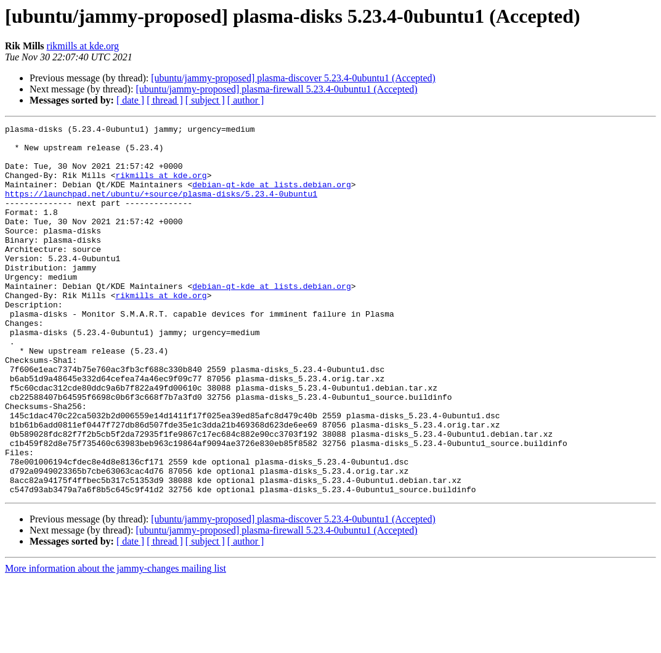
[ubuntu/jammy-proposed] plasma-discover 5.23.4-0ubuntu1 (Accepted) (293, 78)
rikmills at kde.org (83, 46)
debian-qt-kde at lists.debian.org (271, 197)
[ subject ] (205, 100)
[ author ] (245, 100)
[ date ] (130, 100)
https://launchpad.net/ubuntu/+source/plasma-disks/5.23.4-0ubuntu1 (161, 208)
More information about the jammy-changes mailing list (115, 642)
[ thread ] (165, 100)
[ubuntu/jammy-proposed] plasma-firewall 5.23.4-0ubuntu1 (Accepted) (276, 89)
